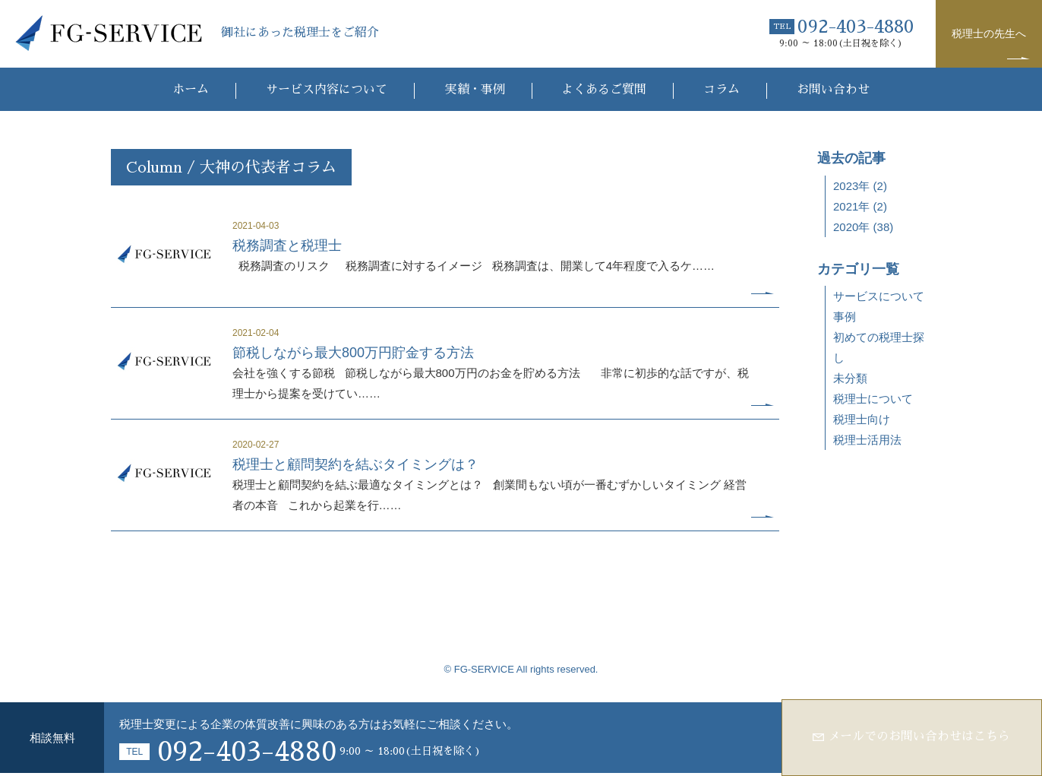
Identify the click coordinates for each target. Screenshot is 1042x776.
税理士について (873, 398)
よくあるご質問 (604, 90)
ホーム (190, 90)
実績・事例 (474, 90)
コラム (722, 90)
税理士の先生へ (989, 33)
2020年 (851, 226)
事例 (844, 316)
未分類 (850, 378)
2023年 (851, 185)
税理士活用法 (867, 439)
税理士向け (861, 419)
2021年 (851, 206)
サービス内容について (326, 90)
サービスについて (878, 296)
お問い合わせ (833, 90)
